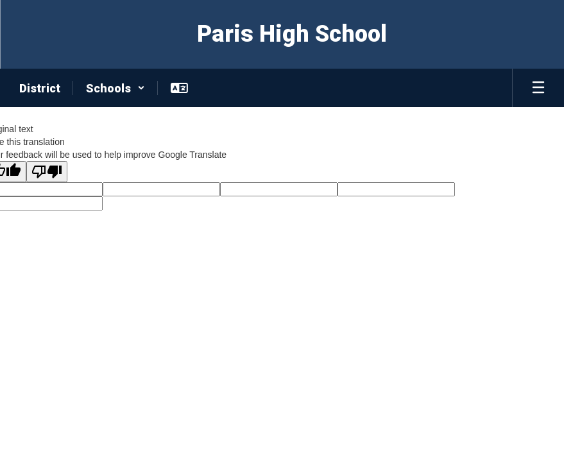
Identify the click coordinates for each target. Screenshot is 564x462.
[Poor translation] (46, 171)
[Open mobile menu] (538, 88)
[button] (115, 88)
